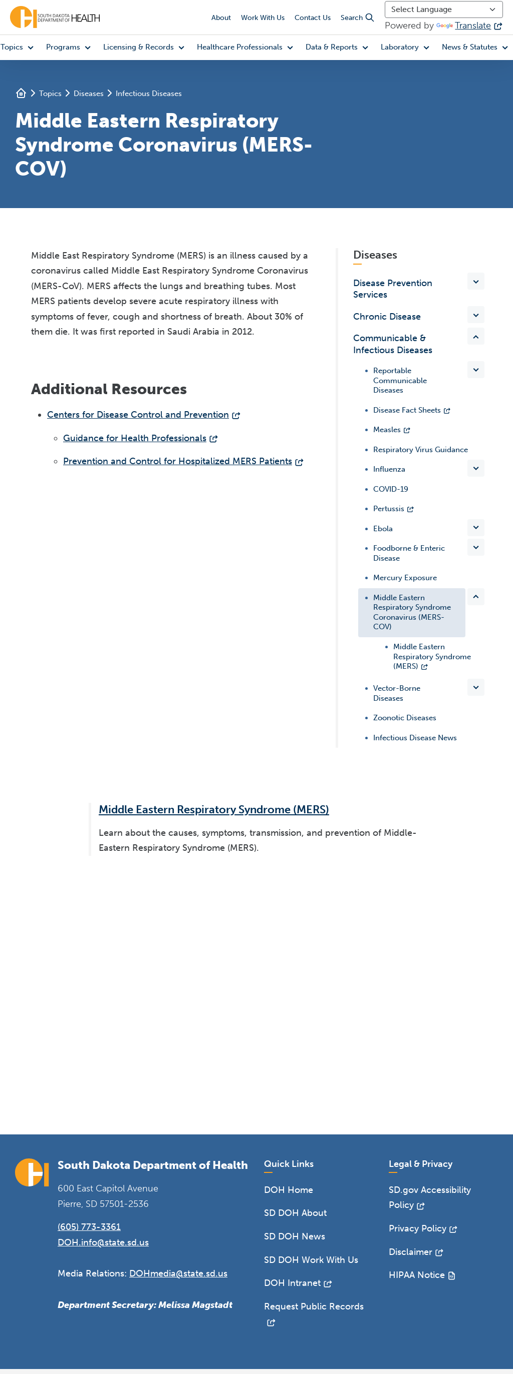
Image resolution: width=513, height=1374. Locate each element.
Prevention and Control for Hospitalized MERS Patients (177, 461)
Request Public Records (314, 1306)
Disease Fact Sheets (407, 410)
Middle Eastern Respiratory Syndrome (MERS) (432, 656)
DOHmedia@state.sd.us (178, 1273)
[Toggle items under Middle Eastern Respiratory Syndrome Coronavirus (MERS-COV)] (475, 596)
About (221, 18)
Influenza (389, 469)
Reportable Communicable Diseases (400, 380)
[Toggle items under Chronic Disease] (475, 314)
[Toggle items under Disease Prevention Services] (475, 281)
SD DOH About (295, 1212)
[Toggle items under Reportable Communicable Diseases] (475, 369)
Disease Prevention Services (392, 289)
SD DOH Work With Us (311, 1259)
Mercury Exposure (405, 577)
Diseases (89, 93)
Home (21, 93)
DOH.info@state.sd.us (103, 1242)
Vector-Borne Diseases (396, 693)
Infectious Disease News (415, 737)
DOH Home (288, 1189)
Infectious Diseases (149, 93)
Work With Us (263, 18)
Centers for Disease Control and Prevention (138, 414)
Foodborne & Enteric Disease (409, 553)
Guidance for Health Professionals (134, 438)
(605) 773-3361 (89, 1226)
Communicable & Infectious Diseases (392, 344)
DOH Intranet (292, 1282)
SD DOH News (294, 1236)
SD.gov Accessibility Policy (430, 1197)
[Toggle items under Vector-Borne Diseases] (475, 687)
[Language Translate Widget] (444, 9)
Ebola (383, 528)
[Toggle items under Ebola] (475, 527)
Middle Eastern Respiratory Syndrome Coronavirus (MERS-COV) (412, 612)
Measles (387, 429)
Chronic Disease (387, 316)
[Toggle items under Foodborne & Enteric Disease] (475, 547)
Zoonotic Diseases (404, 717)
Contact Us (313, 18)
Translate (463, 25)
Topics (50, 93)
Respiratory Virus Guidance (420, 449)
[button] (71, 48)
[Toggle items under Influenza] (475, 468)
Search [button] (358, 18)
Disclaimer (410, 1251)
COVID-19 (390, 489)
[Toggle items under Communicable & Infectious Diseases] (475, 336)
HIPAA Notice (417, 1274)
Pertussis (388, 508)
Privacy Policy (417, 1228)
